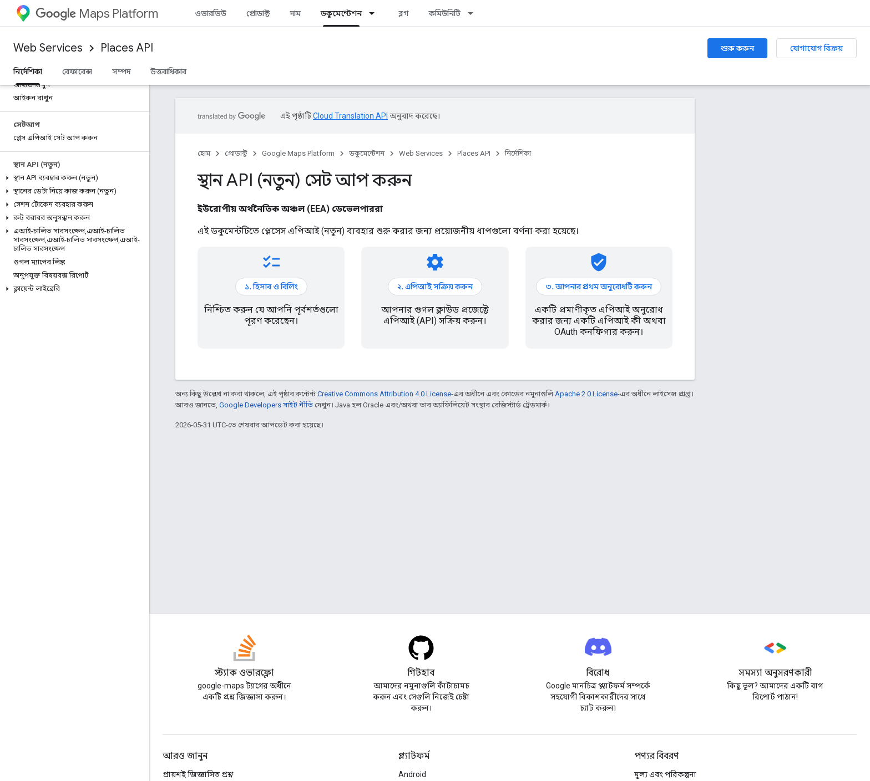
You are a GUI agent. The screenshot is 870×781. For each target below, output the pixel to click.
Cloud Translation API (350, 115)
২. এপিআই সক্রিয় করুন (435, 287)
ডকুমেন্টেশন (367, 153)
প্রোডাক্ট (258, 13)
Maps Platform (97, 13)
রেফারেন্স (77, 71)
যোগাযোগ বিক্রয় (816, 48)
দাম (295, 13)
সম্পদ (121, 71)
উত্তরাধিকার (168, 71)
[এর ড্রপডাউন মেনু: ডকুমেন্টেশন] (375, 13)
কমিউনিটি (445, 13)
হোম (204, 153)
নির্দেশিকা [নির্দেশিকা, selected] (27, 71)
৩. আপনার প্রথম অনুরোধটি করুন (598, 287)
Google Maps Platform (298, 153)
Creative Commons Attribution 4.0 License (384, 394)
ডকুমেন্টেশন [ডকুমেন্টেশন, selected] (341, 13)
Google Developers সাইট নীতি (266, 405)
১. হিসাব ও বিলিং (271, 287)
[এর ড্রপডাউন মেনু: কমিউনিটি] (474, 13)
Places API (126, 48)
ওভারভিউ (210, 13)
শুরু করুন (737, 48)
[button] (72, 178)
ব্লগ (403, 13)
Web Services (48, 48)
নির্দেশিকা (518, 153)
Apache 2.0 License (586, 394)
